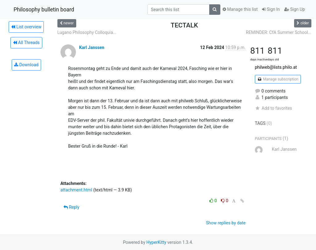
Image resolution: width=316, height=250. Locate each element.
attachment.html (76, 189)
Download (26, 64)
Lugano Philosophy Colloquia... (87, 32)
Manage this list (240, 9)
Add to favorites (273, 108)
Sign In (271, 9)
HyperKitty (156, 242)
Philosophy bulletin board (44, 9)
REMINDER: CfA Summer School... (278, 32)
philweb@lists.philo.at (276, 67)
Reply (71, 207)
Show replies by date (225, 222)
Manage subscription (277, 79)
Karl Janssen (91, 47)
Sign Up (294, 9)
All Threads (26, 42)
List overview (26, 26)
